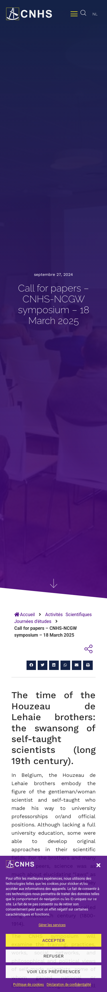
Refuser (53, 956)
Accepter (53, 940)
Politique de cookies (28, 985)
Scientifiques (79, 614)
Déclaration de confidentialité (69, 985)
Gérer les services (52, 925)
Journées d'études (32, 621)
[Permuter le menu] (74, 13)
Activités (54, 614)
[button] (98, 865)
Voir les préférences (53, 971)
